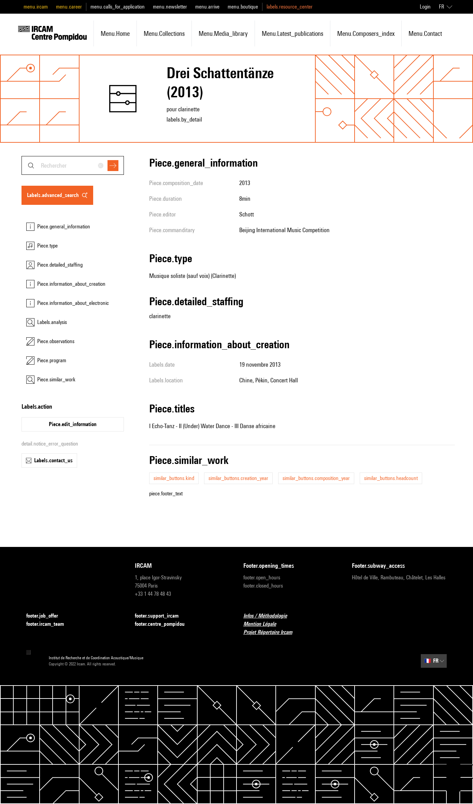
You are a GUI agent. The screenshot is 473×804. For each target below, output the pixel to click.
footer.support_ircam (161, 616)
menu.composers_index (366, 33)
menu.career (69, 6)
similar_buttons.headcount (391, 478)
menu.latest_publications (292, 33)
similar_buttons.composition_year (316, 478)
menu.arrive (207, 6)
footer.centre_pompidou (164, 624)
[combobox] (73, 165)
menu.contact (425, 33)
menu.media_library (223, 33)
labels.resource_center (290, 6)
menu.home (115, 33)
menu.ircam (36, 6)
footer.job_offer (46, 616)
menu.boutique (243, 6)
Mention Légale (263, 624)
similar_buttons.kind (174, 478)
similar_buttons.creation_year (238, 478)
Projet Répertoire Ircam (271, 632)
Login (425, 6)
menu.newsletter (170, 6)
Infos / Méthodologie (269, 616)
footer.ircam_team (49, 624)
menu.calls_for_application (117, 6)
